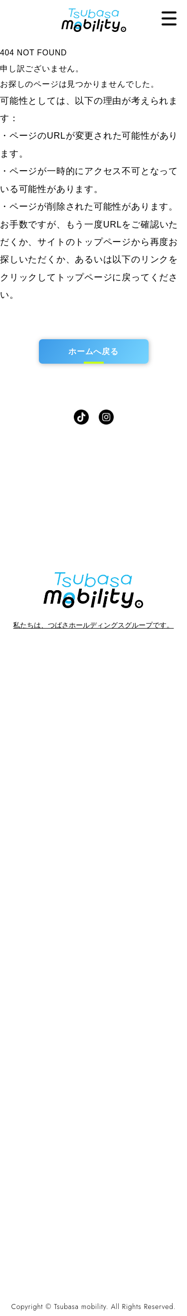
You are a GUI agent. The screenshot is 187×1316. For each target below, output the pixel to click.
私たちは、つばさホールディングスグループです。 (93, 625)
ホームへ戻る (93, 351)
